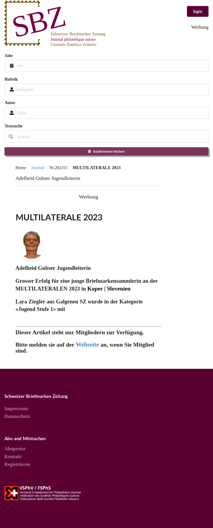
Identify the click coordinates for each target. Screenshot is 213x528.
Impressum (16, 408)
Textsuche (13, 126)
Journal (38, 167)
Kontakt (13, 456)
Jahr (8, 55)
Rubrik (11, 79)
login (197, 11)
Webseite (87, 344)
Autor (9, 102)
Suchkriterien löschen (106, 151)
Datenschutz (17, 416)
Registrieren (17, 464)
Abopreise (15, 449)
